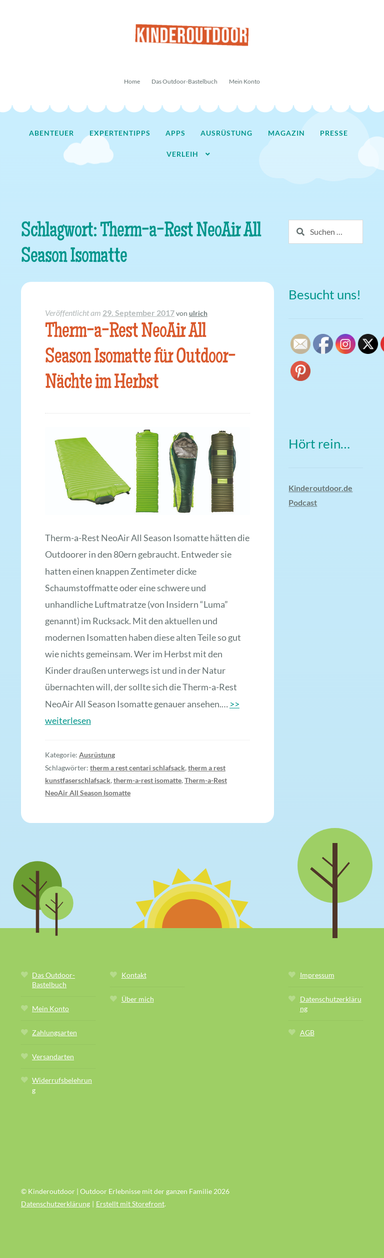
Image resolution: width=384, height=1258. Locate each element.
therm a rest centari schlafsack (137, 767)
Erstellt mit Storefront (130, 1203)
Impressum (317, 975)
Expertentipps (120, 133)
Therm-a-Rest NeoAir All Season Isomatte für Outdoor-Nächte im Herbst (140, 358)
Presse (334, 133)
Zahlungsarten (54, 1032)
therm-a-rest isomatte (148, 780)
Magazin (286, 133)
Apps (176, 133)
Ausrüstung (226, 133)
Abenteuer (51, 133)
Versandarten (53, 1056)
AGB (307, 1032)
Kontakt (134, 975)
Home (132, 81)
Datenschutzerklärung (55, 1203)
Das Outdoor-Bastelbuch (185, 81)
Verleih (182, 154)
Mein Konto (244, 81)
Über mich (138, 999)
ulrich (198, 313)
